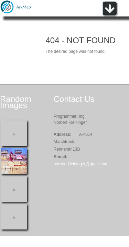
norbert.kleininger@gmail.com (81, 164)
